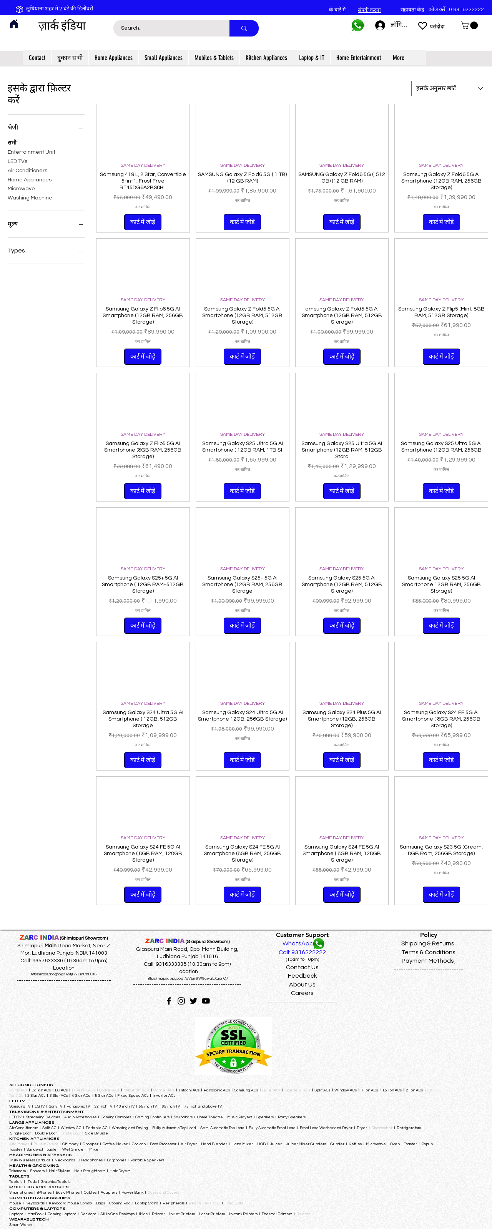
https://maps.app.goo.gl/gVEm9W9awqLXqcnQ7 (187, 978)
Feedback (302, 976)
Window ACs (345, 1090)
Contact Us (302, 967)
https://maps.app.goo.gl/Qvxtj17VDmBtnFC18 (63, 974)
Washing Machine (30, 197)
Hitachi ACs (189, 1090)
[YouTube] (206, 1001)
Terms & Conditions (428, 952)
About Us (302, 985)
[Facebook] (169, 1001)
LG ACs (61, 1090)
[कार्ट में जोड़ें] (142, 222)
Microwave (21, 187)
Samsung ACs (246, 1090)
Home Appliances (30, 179)
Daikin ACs (41, 1090)
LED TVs (17, 160)
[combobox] (449, 88)
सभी (12, 142)
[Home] (14, 24)
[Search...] (167, 28)
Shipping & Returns (427, 943)
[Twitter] (193, 1001)
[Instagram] (181, 1001)
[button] (470, 25)
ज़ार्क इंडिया (62, 26)
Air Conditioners (27, 169)
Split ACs (322, 1090)
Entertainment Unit (31, 151)
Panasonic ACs (217, 1090)
